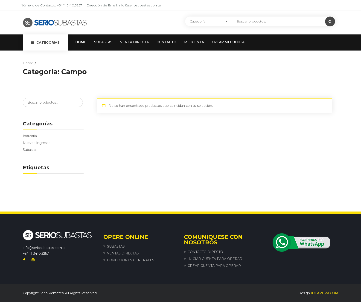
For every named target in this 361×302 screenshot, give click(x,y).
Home (28, 63)
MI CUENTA (194, 42)
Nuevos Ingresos (36, 143)
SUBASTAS (103, 42)
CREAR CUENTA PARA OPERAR (214, 266)
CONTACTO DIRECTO (205, 252)
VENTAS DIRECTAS (123, 253)
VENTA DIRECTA (134, 42)
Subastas (30, 150)
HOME (80, 42)
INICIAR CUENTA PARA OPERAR (215, 259)
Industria (30, 136)
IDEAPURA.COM (324, 293)
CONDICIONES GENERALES (130, 260)
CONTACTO (166, 42)
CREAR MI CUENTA (228, 42)
